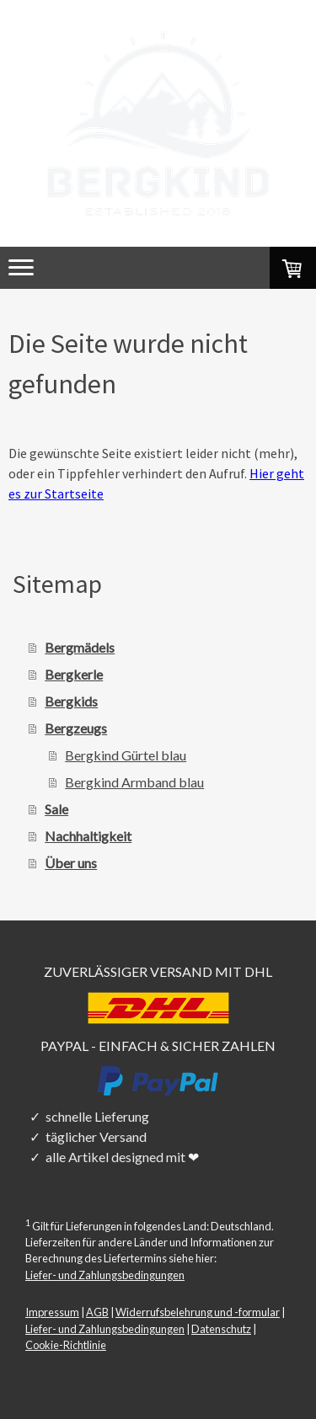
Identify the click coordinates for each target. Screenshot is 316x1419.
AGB (97, 1312)
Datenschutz (221, 1329)
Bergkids (71, 701)
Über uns (71, 863)
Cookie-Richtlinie (65, 1345)
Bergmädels (80, 647)
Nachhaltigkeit (88, 836)
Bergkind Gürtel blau (125, 755)
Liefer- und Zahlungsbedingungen (105, 1275)
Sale (56, 809)
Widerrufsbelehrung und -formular (197, 1312)
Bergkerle (74, 674)
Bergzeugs (76, 728)
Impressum (52, 1312)
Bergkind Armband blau (134, 782)
